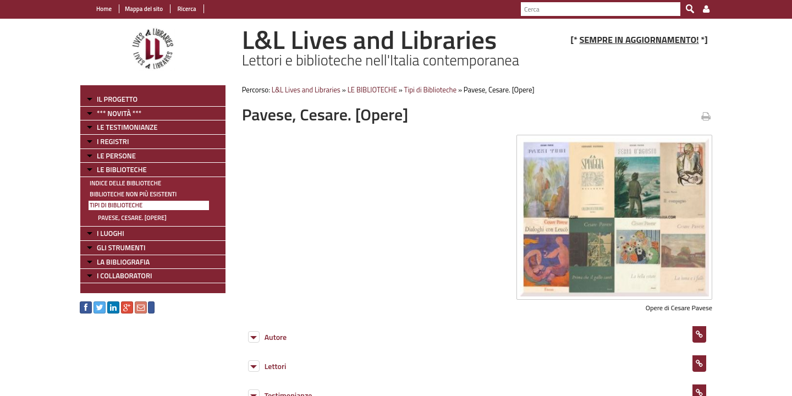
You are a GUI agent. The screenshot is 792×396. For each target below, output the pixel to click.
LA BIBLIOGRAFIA (123, 261)
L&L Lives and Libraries (306, 89)
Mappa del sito (144, 8)
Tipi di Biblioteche (116, 205)
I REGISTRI (113, 141)
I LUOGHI (110, 233)
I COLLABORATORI (124, 275)
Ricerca (186, 8)
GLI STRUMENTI (121, 247)
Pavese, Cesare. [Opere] (132, 217)
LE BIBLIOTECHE (122, 169)
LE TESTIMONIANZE (127, 127)
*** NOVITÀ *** (119, 113)
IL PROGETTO (117, 99)
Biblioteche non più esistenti (133, 194)
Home (104, 8)
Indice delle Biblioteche (125, 183)
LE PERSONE (116, 155)
